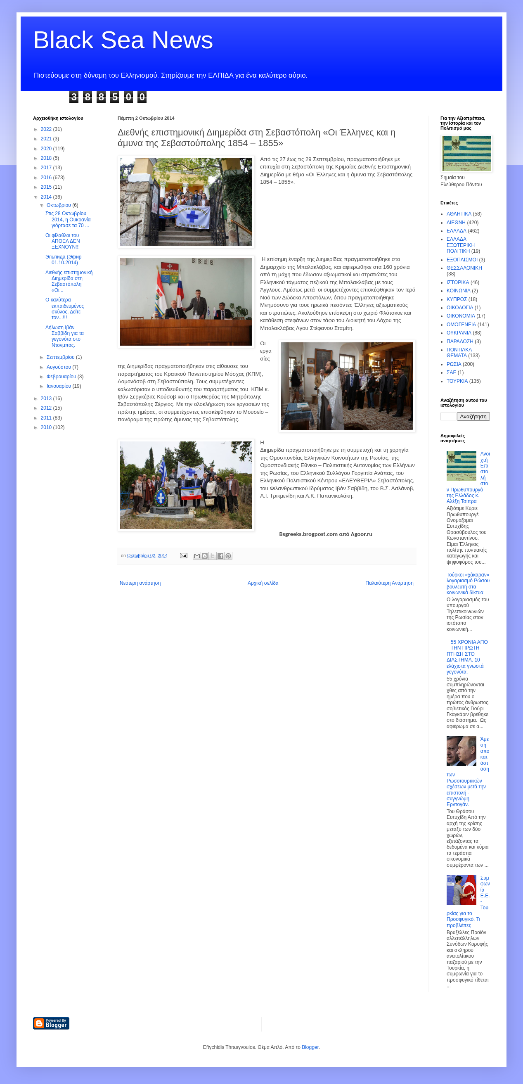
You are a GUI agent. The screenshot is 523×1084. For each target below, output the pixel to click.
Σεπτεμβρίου (61, 357)
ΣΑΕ (451, 372)
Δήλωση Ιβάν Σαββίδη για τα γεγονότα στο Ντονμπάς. (64, 336)
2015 (47, 187)
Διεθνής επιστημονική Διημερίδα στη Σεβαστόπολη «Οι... (69, 281)
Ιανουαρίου (60, 386)
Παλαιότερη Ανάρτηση (389, 583)
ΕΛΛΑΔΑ (456, 231)
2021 (47, 139)
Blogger (310, 1047)
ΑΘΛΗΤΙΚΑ (459, 214)
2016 (47, 177)
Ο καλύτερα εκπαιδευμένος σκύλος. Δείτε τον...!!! (64, 308)
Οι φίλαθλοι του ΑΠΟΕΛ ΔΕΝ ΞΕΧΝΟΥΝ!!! (62, 241)
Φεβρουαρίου (62, 377)
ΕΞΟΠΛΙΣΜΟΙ (462, 260)
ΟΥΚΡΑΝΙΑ (459, 333)
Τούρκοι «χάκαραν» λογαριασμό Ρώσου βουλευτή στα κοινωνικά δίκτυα (468, 583)
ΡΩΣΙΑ (454, 364)
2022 (47, 129)
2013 (47, 398)
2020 (47, 149)
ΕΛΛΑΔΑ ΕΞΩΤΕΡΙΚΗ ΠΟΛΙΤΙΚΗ (461, 245)
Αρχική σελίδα (263, 583)
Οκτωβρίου (59, 205)
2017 (47, 168)
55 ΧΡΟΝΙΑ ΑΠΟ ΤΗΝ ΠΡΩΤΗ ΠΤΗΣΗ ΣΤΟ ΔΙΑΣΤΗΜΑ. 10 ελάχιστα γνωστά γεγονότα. (467, 657)
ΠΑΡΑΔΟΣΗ (460, 341)
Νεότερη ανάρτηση (140, 583)
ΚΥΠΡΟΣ (457, 299)
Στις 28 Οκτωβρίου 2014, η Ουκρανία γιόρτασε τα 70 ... (68, 219)
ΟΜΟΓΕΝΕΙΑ (461, 324)
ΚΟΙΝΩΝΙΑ (459, 291)
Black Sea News (123, 40)
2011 (47, 418)
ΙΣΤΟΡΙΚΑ (458, 282)
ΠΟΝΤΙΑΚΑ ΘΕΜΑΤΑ (459, 352)
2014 (47, 197)
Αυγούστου (59, 367)
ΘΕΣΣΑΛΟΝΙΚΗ (464, 268)
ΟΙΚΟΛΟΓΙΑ (460, 308)
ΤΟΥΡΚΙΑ (457, 381)
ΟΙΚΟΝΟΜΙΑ (461, 316)
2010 (47, 427)
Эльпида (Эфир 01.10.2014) (63, 260)
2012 (47, 408)
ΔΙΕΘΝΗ (456, 222)
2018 (47, 158)
